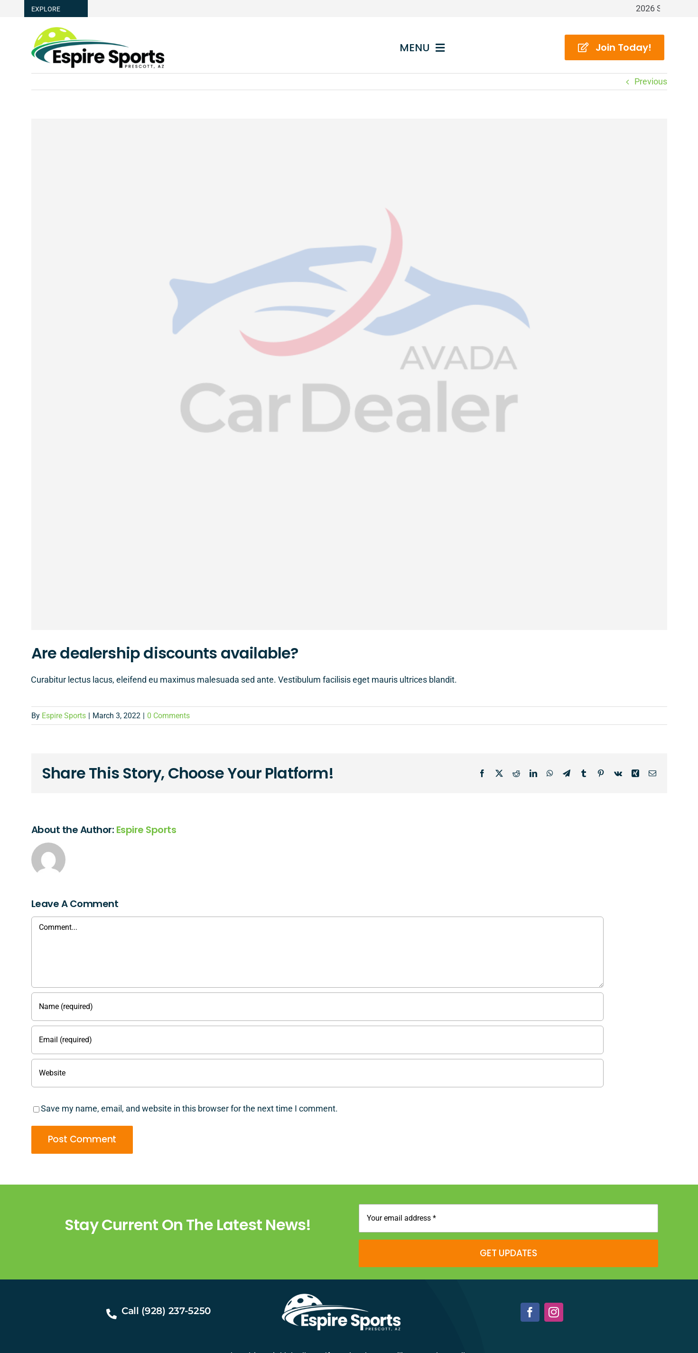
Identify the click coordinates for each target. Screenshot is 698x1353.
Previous (650, 81)
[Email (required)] (317, 1040)
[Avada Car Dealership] (349, 374)
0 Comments (168, 715)
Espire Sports (64, 715)
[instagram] (553, 1312)
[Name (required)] (317, 1006)
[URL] (317, 1073)
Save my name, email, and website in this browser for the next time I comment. (189, 1108)
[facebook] (530, 1312)
